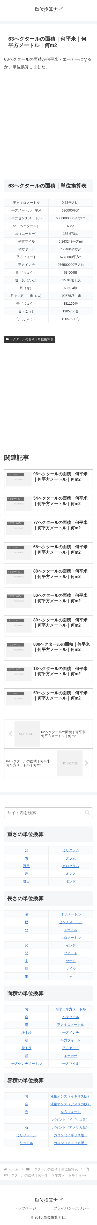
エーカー (70, 1056)
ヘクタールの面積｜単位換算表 (29, 339)
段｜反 (26, 1048)
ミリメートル (71, 914)
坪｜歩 (26, 1032)
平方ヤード (70, 1048)
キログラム (70, 866)
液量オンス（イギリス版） (70, 1096)
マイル (71, 969)
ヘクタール (70, 1017)
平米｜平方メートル (71, 1009)
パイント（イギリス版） (70, 1120)
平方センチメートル (26, 1063)
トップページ (25, 1208)
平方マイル (70, 1063)
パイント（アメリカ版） (70, 1127)
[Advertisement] (48, 125)
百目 (26, 866)
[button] (87, 813)
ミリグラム (70, 850)
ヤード (71, 961)
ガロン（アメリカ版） (70, 1143)
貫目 (26, 881)
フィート (70, 953)
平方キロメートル (70, 1025)
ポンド (71, 881)
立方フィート (71, 1112)
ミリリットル (26, 1135)
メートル (70, 930)
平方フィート (71, 1040)
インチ (71, 945)
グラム (71, 858)
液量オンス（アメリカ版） (70, 1104)
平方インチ (70, 1032)
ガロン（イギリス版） (70, 1135)
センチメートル (71, 922)
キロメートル (71, 938)
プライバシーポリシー (72, 1208)
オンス (71, 874)
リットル (26, 1143)
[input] (48, 812)
